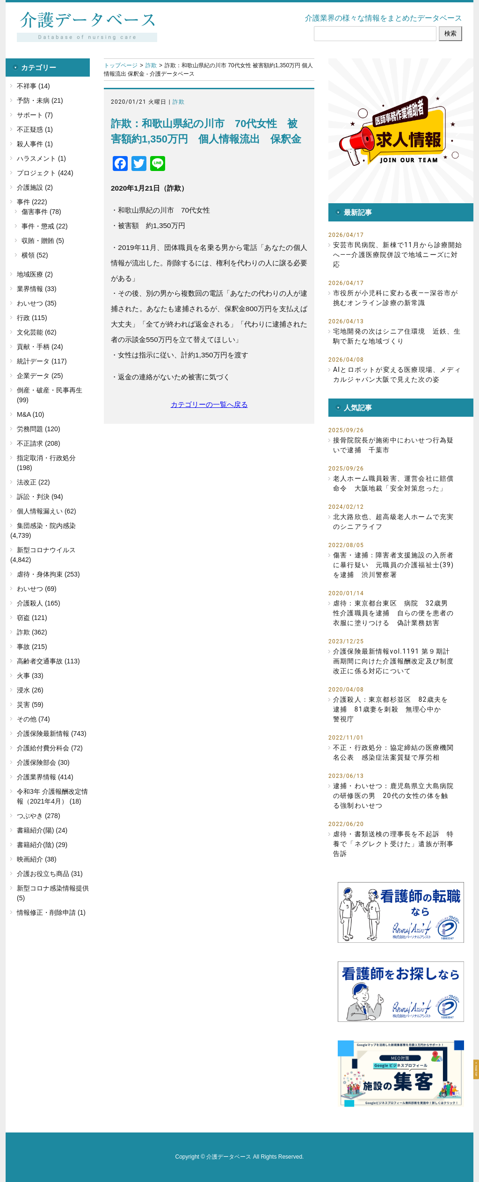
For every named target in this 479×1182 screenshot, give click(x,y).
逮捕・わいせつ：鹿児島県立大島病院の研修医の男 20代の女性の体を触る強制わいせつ (393, 795)
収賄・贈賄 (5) (43, 240)
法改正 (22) (33, 482)
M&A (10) (30, 414)
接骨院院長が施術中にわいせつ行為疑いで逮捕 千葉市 (393, 445)
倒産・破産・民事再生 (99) (49, 395)
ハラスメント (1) (41, 158)
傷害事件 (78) (41, 211)
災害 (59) (30, 704)
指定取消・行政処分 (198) (46, 462)
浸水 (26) (30, 690)
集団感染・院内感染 (46, 525)
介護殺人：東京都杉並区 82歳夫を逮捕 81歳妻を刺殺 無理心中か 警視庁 (390, 709)
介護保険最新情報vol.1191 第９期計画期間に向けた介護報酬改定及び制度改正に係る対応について (393, 661)
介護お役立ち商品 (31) (50, 873)
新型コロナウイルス (46, 550)
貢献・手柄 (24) (40, 346)
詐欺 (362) (32, 632)
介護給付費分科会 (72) (50, 748)
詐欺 (151, 65)
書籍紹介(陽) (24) (42, 830)
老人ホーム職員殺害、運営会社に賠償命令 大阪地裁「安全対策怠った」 (393, 483)
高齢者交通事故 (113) (48, 661)
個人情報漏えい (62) (46, 511)
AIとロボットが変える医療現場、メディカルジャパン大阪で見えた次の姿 (397, 374)
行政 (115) (32, 317)
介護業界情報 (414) (45, 777)
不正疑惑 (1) (35, 129)
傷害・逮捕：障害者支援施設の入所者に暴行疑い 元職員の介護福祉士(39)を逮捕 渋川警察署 (393, 564)
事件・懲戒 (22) (45, 226)
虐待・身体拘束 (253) (48, 574)
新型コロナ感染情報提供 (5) (53, 893)
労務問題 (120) (38, 429)
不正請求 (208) (38, 443)
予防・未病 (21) (40, 100)
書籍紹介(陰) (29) (42, 844)
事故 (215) (32, 646)
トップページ (121, 65)
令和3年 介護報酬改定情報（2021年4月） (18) (52, 796)
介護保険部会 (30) (43, 762)
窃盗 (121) (32, 617)
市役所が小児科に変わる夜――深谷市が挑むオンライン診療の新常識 (395, 297)
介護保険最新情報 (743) (52, 733)
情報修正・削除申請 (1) (51, 912)
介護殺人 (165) (38, 603)
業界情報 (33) (37, 288)
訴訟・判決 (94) (40, 496)
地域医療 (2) (35, 274)
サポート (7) (35, 115)
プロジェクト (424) (45, 173)
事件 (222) (32, 202)
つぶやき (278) (38, 815)
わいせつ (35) (37, 303)
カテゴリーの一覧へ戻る (209, 404)
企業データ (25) (40, 375)
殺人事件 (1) (35, 144)
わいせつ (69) (37, 588)
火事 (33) (30, 675)
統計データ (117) (42, 361)
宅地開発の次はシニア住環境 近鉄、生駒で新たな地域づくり (397, 336)
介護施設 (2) (35, 187)
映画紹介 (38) (37, 859)
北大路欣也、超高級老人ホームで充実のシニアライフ (393, 521)
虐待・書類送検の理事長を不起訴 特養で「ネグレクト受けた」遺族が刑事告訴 (393, 843)
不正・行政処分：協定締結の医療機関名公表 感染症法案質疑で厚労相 (393, 752)
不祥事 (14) (33, 86)
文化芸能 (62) (37, 332)
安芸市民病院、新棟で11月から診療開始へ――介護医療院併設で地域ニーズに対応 (398, 254)
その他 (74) (33, 719)
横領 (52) (35, 255)
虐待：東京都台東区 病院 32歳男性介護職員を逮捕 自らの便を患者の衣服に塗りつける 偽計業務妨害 (393, 613)
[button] (400, 130)
